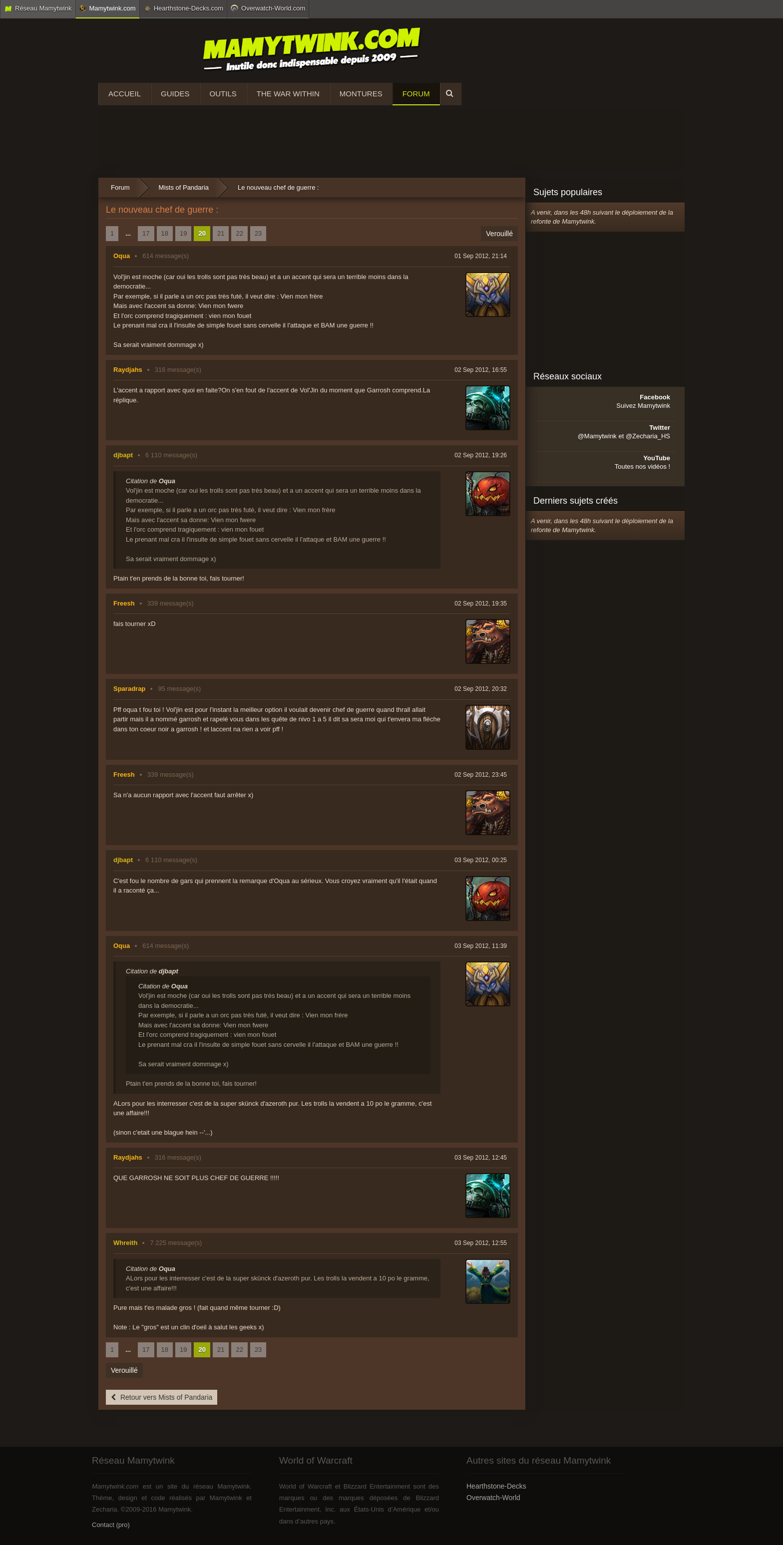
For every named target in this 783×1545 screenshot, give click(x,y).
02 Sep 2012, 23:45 (480, 774)
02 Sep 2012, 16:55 (480, 369)
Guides (175, 93)
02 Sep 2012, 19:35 (480, 603)
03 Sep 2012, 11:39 (480, 945)
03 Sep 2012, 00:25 (480, 860)
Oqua (121, 256)
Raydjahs (127, 369)
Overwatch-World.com (268, 8)
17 (145, 233)
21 (220, 233)
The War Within (288, 93)
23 (258, 233)
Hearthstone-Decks (496, 1486)
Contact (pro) (111, 1525)
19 (183, 233)
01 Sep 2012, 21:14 (480, 256)
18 (164, 233)
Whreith (125, 1242)
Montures (361, 93)
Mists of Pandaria (184, 187)
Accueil (124, 93)
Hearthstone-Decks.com (183, 8)
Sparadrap (129, 688)
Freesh (124, 603)
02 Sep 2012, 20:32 (480, 688)
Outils (223, 93)
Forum (416, 93)
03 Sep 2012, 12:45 (480, 1157)
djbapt (123, 455)
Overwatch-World (493, 1498)
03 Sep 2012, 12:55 (480, 1242)
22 (239, 233)
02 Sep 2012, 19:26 (480, 455)
